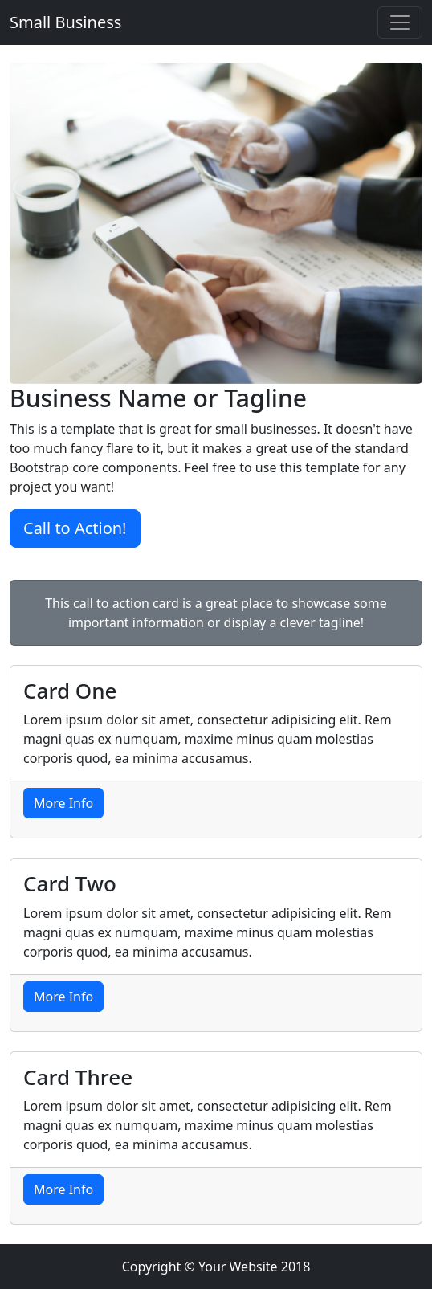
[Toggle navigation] (399, 22)
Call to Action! (75, 528)
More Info (63, 803)
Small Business (65, 22)
